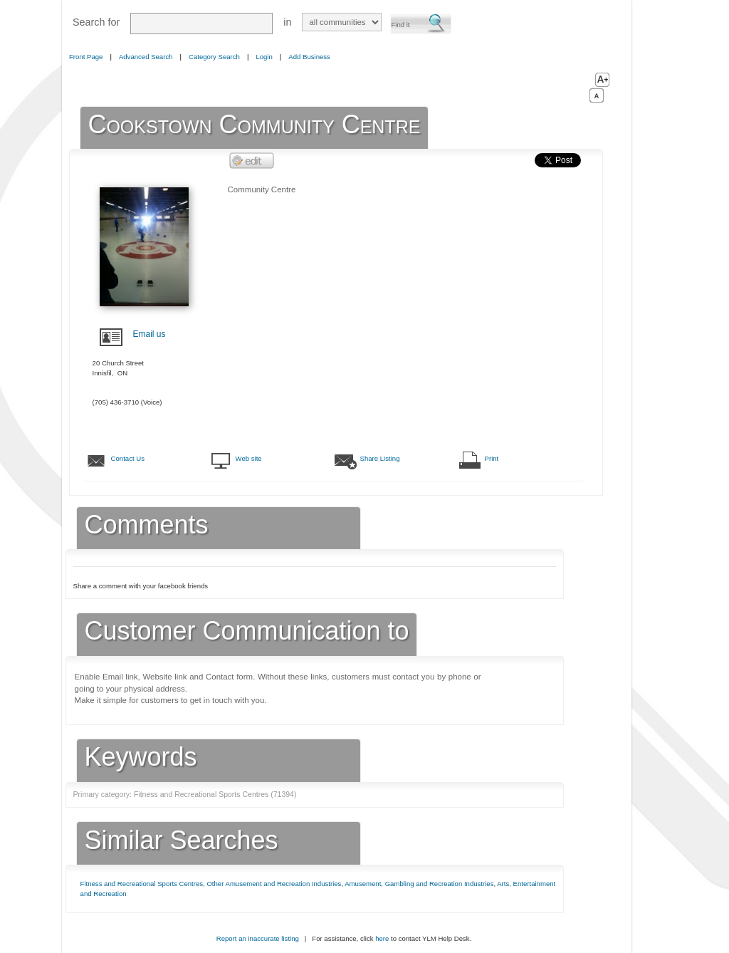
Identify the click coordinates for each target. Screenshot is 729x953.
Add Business (309, 57)
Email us (149, 334)
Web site (249, 458)
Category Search (214, 57)
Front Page (86, 57)
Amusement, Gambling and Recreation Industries (419, 883)
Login (264, 57)
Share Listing (380, 458)
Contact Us (128, 458)
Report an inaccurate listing (257, 938)
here (382, 938)
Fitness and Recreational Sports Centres (142, 883)
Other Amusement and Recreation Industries (273, 883)
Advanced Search (146, 57)
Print (492, 458)
